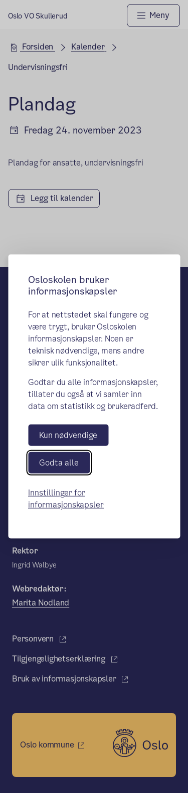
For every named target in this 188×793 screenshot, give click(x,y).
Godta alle (59, 462)
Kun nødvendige (68, 435)
